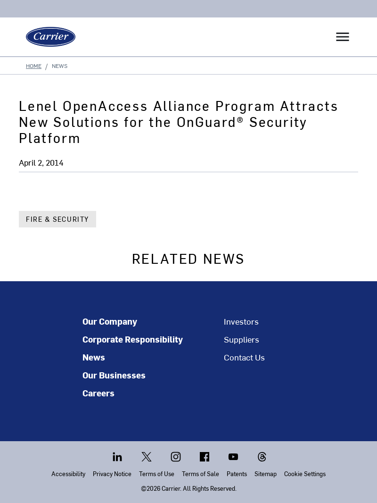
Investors (241, 321)
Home (33, 65)
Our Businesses (114, 375)
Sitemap (265, 473)
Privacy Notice (112, 473)
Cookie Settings (305, 473)
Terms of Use (156, 473)
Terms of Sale (200, 473)
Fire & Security (57, 219)
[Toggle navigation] (342, 37)
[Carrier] (47, 37)
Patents (237, 473)
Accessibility (68, 473)
